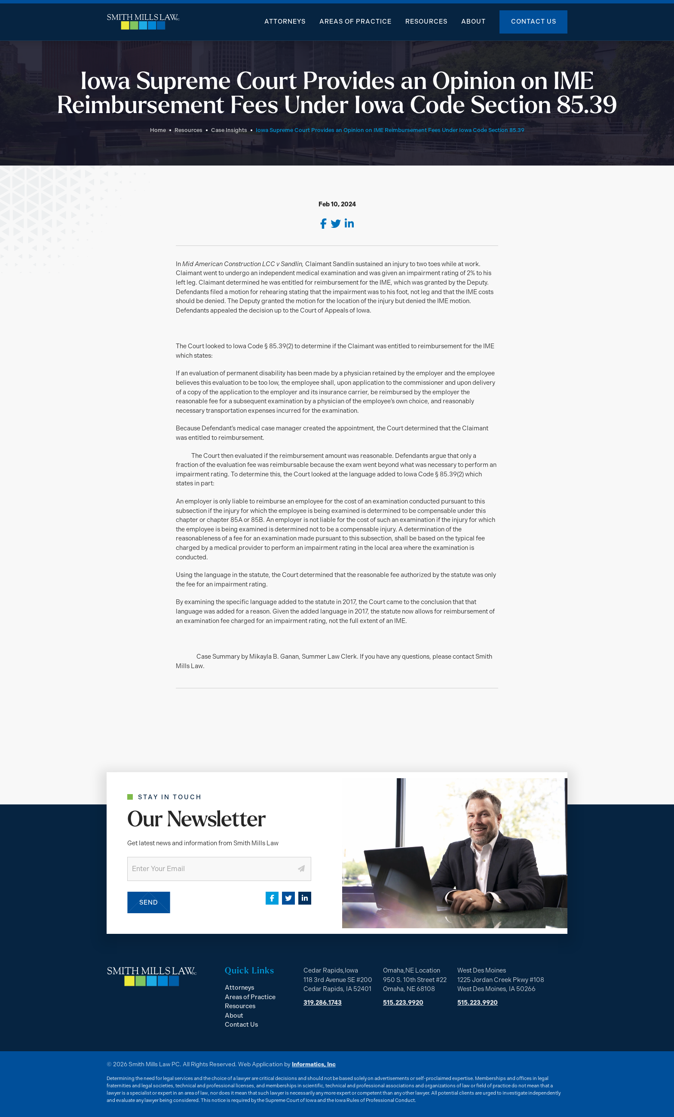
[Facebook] (323, 224)
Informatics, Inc (314, 1064)
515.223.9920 (403, 1003)
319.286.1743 (322, 1003)
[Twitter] (336, 224)
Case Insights (229, 130)
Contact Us (533, 21)
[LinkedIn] (349, 224)
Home (158, 130)
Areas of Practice (355, 21)
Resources (426, 21)
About (473, 21)
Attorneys (285, 21)
